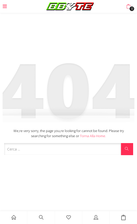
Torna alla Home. (93, 136)
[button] (128, 6)
